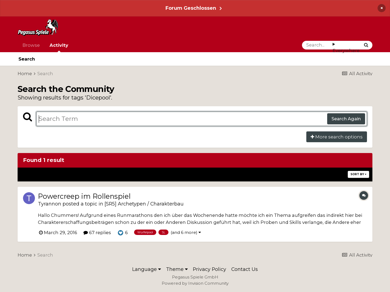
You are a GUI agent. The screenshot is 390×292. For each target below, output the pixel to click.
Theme (177, 269)
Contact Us (244, 269)
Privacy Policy (209, 269)
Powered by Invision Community (195, 283)
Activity (59, 47)
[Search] (317, 45)
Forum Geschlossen (190, 8)
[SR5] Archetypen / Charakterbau (144, 204)
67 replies (97, 232)
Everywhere (346, 50)
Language (146, 269)
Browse (31, 45)
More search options (337, 137)
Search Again (346, 118)
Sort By (358, 174)
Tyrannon (49, 204)
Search (26, 59)
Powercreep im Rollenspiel (84, 196)
